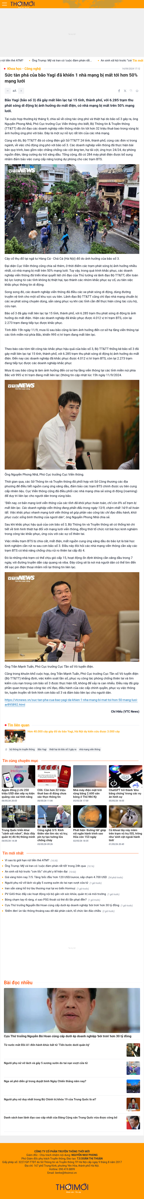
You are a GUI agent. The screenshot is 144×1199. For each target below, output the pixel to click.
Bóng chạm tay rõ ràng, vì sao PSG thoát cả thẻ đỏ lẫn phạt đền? (52, 899)
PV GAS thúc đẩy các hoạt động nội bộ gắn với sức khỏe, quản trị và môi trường (62, 894)
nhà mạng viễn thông (89, 749)
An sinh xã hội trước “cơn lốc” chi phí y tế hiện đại (40, 871)
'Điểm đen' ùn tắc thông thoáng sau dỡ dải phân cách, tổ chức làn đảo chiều (60, 911)
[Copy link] (131, 90)
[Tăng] (21, 91)
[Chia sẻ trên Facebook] (119, 91)
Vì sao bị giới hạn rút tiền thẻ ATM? (31, 860)
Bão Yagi (42, 749)
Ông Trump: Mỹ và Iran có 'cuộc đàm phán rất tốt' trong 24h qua (49, 866)
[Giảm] (8, 91)
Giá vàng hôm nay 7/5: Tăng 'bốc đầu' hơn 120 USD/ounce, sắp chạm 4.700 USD (64, 877)
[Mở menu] (5, 4)
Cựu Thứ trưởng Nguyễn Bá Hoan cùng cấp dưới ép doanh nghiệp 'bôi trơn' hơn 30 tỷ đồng (69, 905)
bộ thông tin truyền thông (22, 749)
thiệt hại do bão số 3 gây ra (62, 749)
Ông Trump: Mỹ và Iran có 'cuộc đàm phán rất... (67, 60)
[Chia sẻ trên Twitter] (125, 91)
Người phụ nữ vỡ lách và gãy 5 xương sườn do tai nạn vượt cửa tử (53, 883)
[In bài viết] (137, 91)
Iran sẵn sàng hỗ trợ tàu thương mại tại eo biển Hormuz (47, 888)
